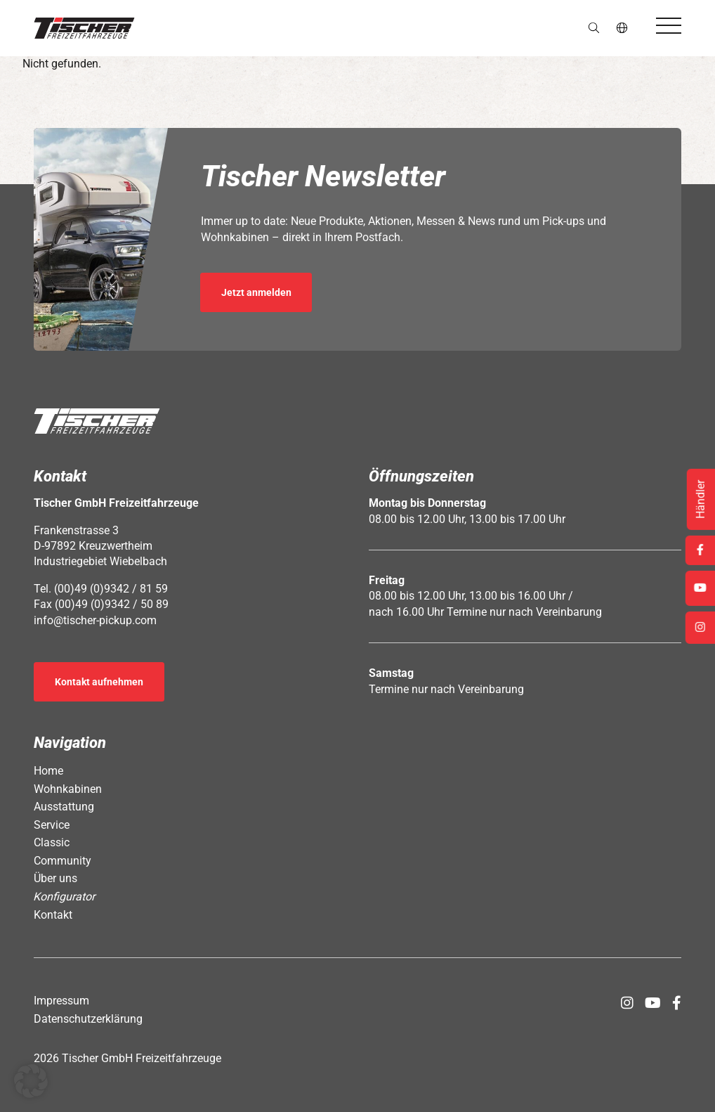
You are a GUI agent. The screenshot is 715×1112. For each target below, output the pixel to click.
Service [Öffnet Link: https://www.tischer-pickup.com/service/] (52, 825)
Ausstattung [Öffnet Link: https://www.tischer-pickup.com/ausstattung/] (64, 806)
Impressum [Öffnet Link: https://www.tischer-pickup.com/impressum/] (61, 1000)
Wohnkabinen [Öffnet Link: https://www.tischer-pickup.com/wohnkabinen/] (68, 789)
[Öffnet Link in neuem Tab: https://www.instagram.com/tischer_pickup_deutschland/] (627, 1003)
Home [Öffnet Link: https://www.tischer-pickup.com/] (48, 770)
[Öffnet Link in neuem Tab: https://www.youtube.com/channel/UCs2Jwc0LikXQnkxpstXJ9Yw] (653, 1003)
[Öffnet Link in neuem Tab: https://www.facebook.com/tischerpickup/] (676, 1003)
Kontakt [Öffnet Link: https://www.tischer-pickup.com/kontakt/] (53, 915)
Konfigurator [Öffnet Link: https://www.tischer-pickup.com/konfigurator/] (65, 896)
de (623, 27)
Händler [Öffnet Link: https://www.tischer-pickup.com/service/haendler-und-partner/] (700, 499)
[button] (84, 28)
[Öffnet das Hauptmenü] (668, 26)
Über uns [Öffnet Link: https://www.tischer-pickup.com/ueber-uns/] (55, 878)
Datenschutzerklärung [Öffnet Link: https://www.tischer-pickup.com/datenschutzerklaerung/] (88, 1019)
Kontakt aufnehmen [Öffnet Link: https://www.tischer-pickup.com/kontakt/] (99, 681)
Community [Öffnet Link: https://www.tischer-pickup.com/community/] (62, 860)
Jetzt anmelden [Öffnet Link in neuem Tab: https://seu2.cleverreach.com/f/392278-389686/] (256, 292)
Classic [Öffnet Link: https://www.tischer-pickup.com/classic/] (52, 842)
